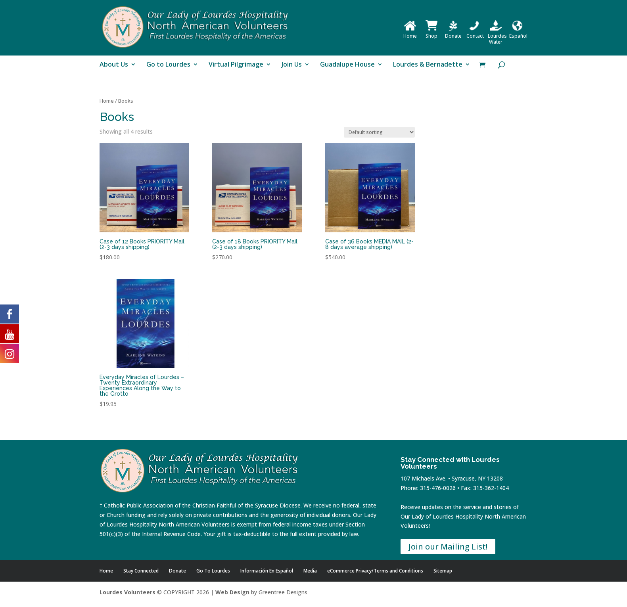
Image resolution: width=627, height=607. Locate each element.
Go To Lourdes (213, 570)
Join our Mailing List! (447, 546)
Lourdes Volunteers (127, 592)
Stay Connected (141, 570)
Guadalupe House (347, 65)
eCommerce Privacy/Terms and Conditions (375, 570)
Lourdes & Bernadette (427, 65)
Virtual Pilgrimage (236, 65)
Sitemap (442, 570)
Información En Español (266, 570)
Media (310, 570)
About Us (114, 65)
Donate (453, 33)
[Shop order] (379, 132)
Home (410, 33)
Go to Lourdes (168, 65)
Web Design (232, 592)
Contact (475, 33)
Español (518, 33)
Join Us (292, 65)
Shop (431, 33)
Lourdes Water (497, 36)
